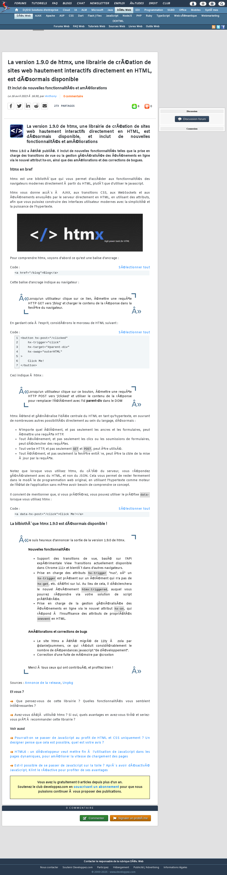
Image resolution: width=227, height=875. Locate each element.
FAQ (55, 3)
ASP (61, 15)
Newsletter (99, 3)
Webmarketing (210, 15)
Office (182, 10)
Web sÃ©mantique (185, 15)
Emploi (119, 3)
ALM (84, 10)
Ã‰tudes (136, 3)
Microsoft (97, 10)
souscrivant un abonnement (96, 790)
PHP (138, 15)
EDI (137, 10)
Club (166, 3)
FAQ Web (78, 26)
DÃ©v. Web (124, 10)
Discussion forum (192, 119)
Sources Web (117, 26)
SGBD (171, 10)
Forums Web (61, 26)
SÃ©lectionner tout (134, 270)
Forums (20, 3)
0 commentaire (73, 99)
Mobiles (196, 10)
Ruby (149, 15)
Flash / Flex (95, 15)
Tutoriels (39, 3)
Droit (153, 3)
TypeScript (163, 15)
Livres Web (135, 26)
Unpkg (68, 686)
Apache (50, 15)
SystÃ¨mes (211, 10)
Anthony (51, 99)
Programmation (153, 10)
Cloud (66, 10)
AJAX (38, 15)
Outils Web (152, 26)
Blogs (67, 3)
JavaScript (112, 15)
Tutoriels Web (96, 26)
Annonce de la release (43, 686)
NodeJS (127, 15)
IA (75, 10)
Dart (80, 15)
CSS (71, 15)
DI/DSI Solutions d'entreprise (40, 10)
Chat (80, 3)
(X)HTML (118, 21)
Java (110, 10)
